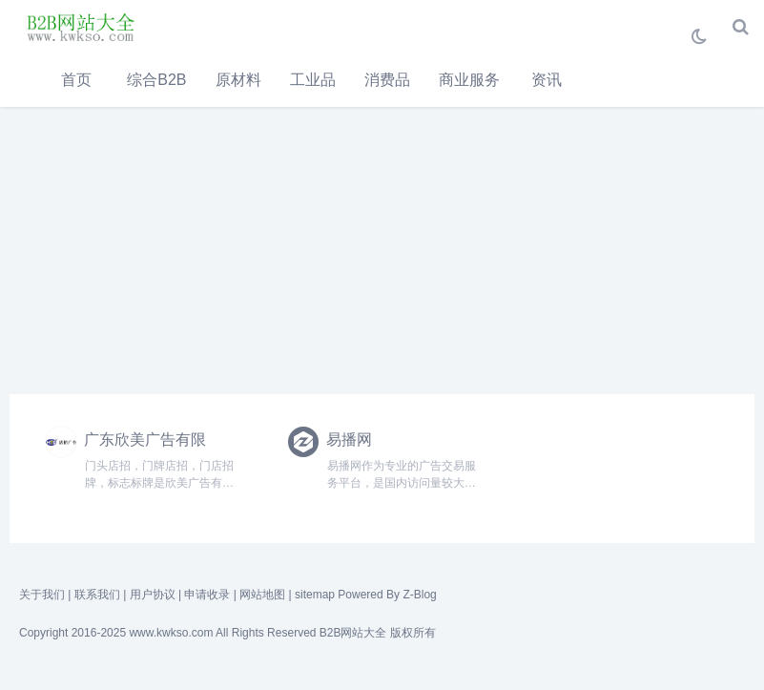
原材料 (238, 80)
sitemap (315, 594)
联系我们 (97, 594)
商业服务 (469, 80)
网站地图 (262, 594)
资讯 (546, 80)
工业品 (313, 80)
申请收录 (207, 594)
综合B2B (156, 80)
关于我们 (42, 594)
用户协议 (153, 594)
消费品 (387, 80)
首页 (76, 80)
